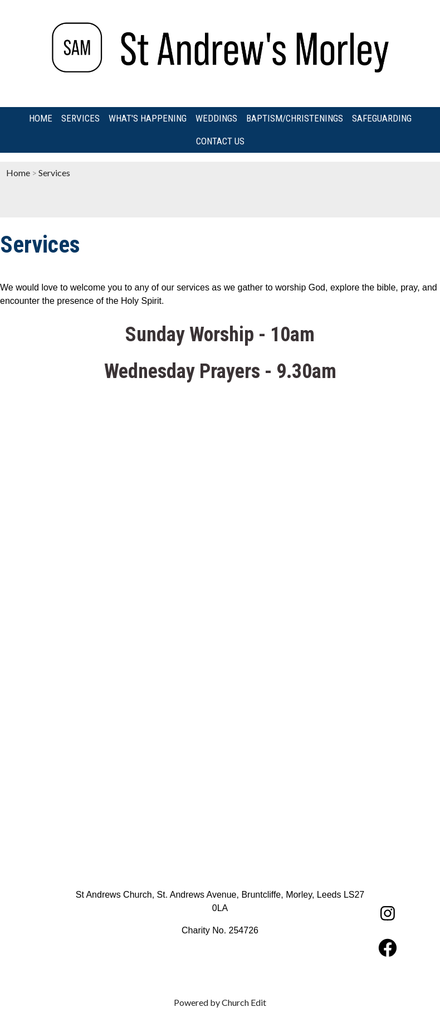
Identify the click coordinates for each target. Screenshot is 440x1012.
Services (80, 118)
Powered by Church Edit (220, 1002)
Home (40, 118)
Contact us (220, 141)
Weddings (216, 118)
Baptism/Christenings (294, 118)
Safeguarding (382, 118)
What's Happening (148, 118)
